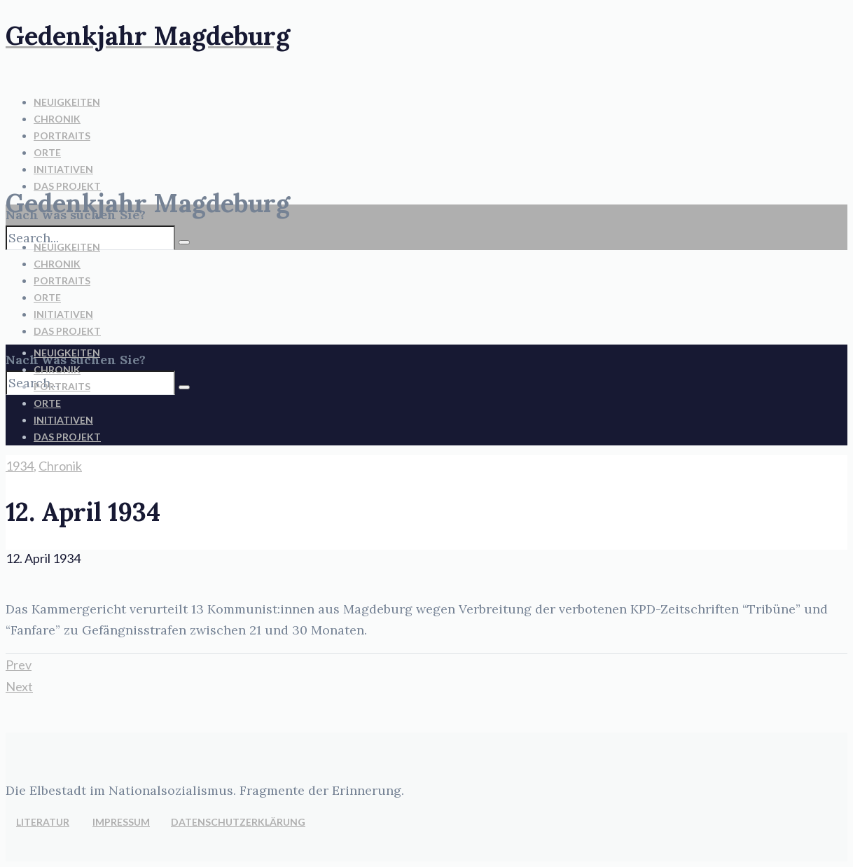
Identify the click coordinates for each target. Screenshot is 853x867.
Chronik (60, 465)
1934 (20, 465)
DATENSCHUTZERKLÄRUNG (238, 822)
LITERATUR (42, 822)
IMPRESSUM (121, 822)
